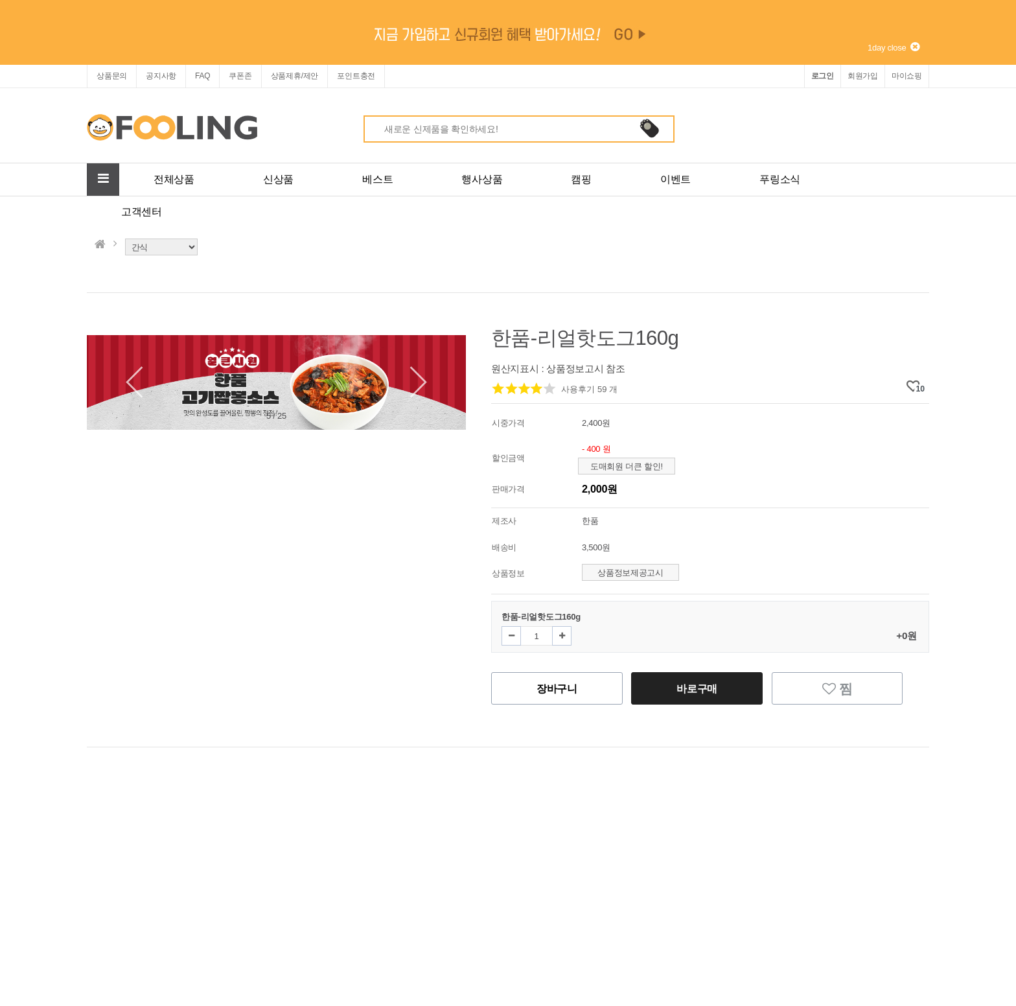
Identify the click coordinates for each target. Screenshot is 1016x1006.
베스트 (377, 179)
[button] (411, 382)
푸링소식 (779, 179)
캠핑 (581, 179)
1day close (893, 47)
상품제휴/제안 (295, 75)
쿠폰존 (240, 75)
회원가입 (863, 75)
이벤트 (675, 179)
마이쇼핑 (907, 75)
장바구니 (557, 688)
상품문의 (112, 75)
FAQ (202, 75)
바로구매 (696, 688)
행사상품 (481, 179)
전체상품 (174, 179)
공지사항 (161, 75)
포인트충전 (356, 75)
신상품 (278, 179)
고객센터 (141, 211)
